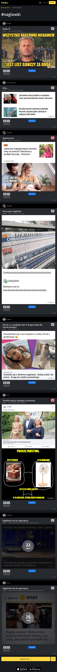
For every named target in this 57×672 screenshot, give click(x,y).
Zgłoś (54, 76)
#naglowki (14, 31)
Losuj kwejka (54, 659)
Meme (4, 140)
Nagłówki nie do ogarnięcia (15, 520)
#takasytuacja (16, 522)
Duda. (6, 29)
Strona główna (5, 7)
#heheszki (15, 590)
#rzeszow (10, 140)
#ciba (17, 329)
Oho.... (5, 88)
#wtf (10, 329)
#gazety (14, 213)
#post (18, 213)
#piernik (19, 402)
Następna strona (26, 659)
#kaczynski (15, 90)
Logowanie (45, 2)
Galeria (4, 522)
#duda (10, 31)
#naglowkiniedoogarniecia (37, 590)
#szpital (10, 90)
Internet (4, 213)
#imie (14, 140)
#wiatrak (23, 402)
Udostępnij (32, 70)
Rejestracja (52, 2)
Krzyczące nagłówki (12, 211)
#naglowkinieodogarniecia (32, 522)
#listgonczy (20, 31)
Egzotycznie (8, 138)
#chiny (10, 213)
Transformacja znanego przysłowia (19, 400)
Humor (4, 31)
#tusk (10, 402)
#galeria (11, 522)
